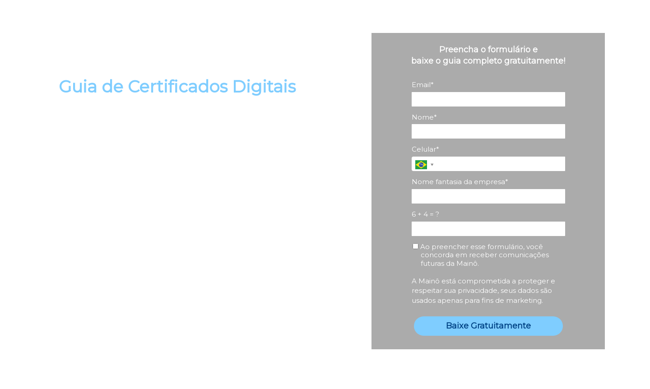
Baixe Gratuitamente (488, 326)
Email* (423, 85)
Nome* (424, 117)
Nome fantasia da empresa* (460, 182)
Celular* (425, 149)
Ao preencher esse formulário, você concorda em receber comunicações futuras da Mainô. (481, 255)
